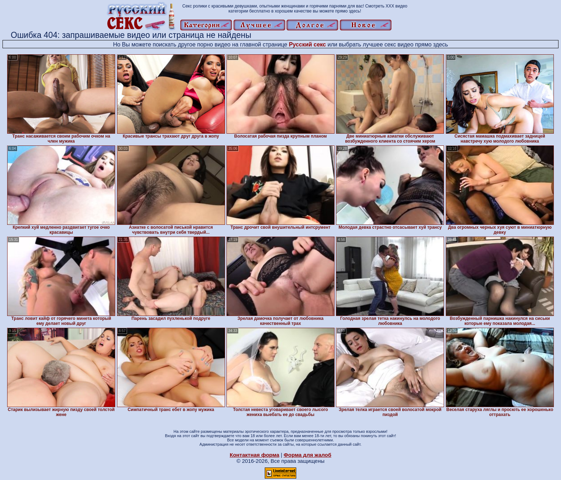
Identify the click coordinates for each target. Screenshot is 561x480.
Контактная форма (254, 455)
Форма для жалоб (307, 455)
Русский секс (307, 44)
